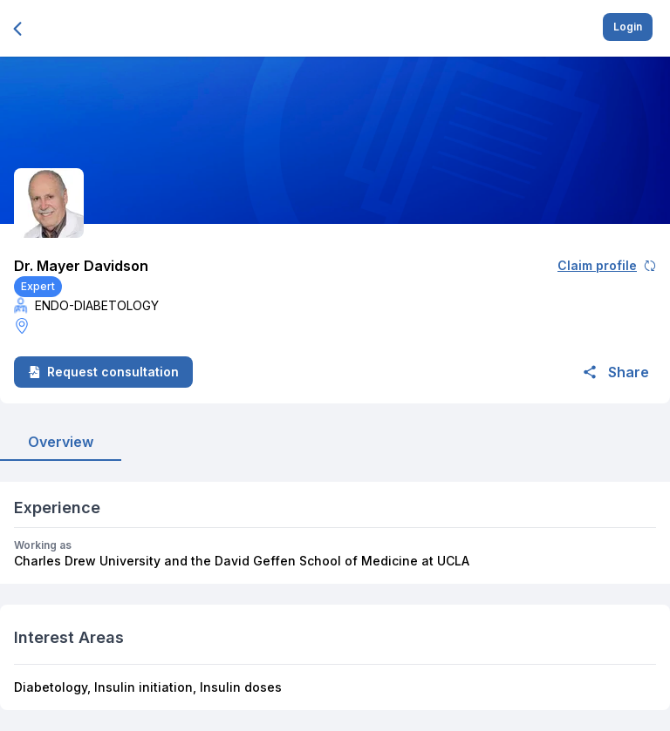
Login (627, 26)
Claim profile (606, 265)
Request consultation (103, 371)
